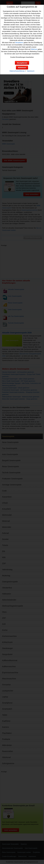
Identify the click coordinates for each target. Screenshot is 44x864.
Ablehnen (34, 49)
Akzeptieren (19, 42)
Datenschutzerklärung (17, 71)
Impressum (30, 71)
